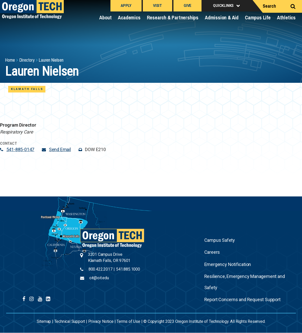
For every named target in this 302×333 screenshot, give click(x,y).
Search (269, 6)
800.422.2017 (100, 269)
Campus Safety (219, 240)
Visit (157, 6)
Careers (212, 252)
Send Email (60, 149)
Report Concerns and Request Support (242, 299)
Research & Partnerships (172, 17)
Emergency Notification (227, 264)
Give (187, 6)
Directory (26, 60)
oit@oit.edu (99, 277)
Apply (126, 6)
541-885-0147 (20, 149)
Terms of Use (128, 321)
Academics (129, 17)
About (105, 17)
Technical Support (69, 321)
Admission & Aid (221, 17)
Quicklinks (223, 6)
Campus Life (258, 17)
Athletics (286, 17)
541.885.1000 (128, 269)
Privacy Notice (101, 321)
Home (10, 60)
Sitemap (44, 321)
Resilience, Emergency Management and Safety (244, 282)
